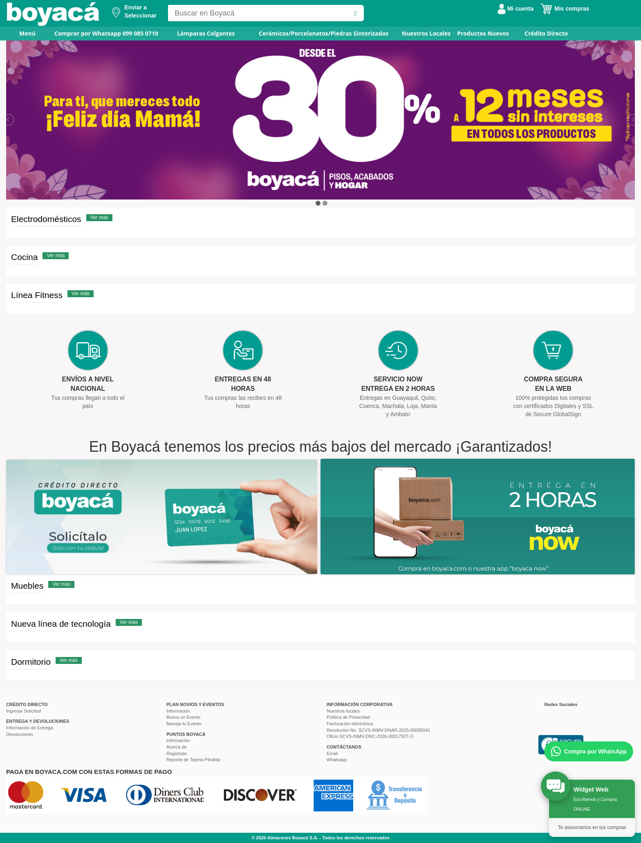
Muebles (27, 585)
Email (332, 753)
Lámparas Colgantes (206, 33)
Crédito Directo (546, 33)
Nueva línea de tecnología (61, 623)
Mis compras (564, 8)
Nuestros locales (343, 710)
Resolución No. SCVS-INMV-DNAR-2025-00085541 (378, 730)
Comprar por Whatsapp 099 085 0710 (106, 33)
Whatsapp (337, 759)
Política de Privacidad (348, 717)
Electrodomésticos (46, 219)
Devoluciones (19, 734)
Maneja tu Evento (184, 723)
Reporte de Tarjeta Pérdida (193, 759)
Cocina (24, 257)
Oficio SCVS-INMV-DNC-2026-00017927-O (370, 736)
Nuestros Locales (426, 33)
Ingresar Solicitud (23, 710)
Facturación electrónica (350, 723)
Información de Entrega (29, 727)
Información (178, 710)
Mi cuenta (515, 8)
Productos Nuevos (483, 33)
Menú (22, 33)
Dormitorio (31, 661)
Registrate (176, 753)
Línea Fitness (37, 295)
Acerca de (176, 746)
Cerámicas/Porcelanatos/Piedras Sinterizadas (323, 33)
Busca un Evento (183, 717)
